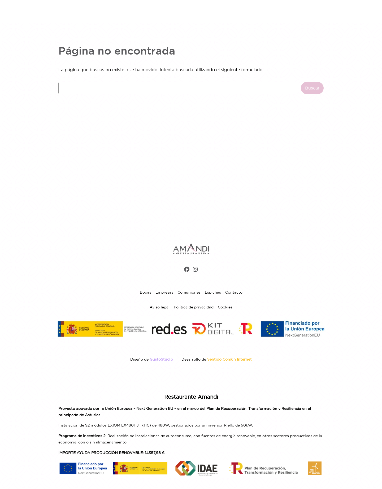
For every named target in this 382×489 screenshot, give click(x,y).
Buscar (312, 88)
